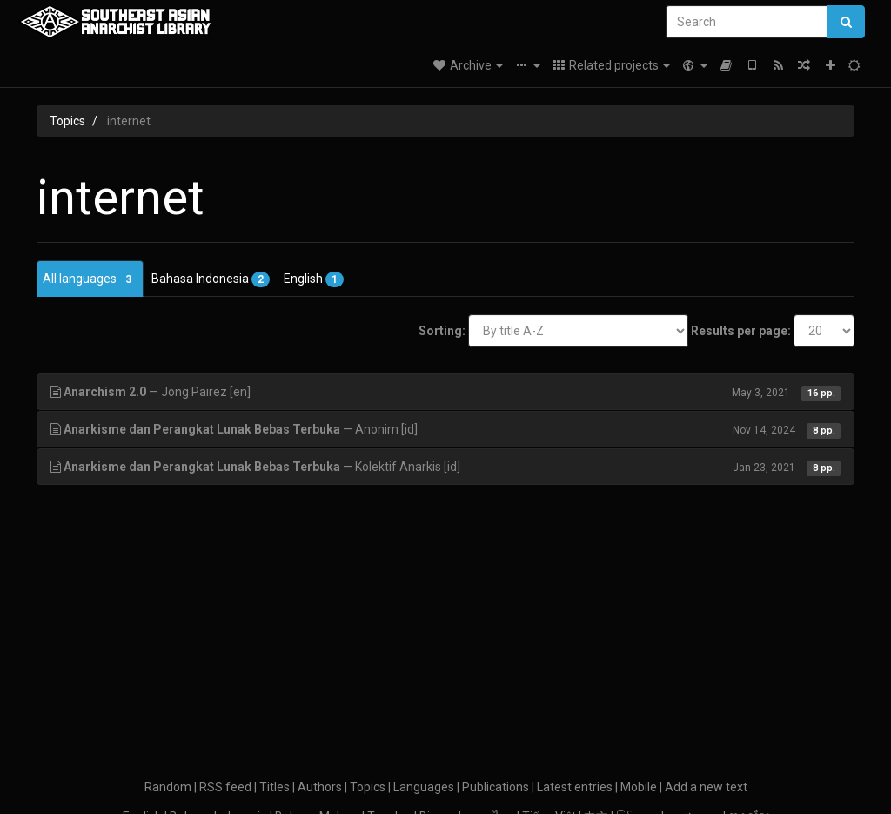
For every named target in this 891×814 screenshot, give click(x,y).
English (314, 279)
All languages (90, 279)
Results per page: (741, 331)
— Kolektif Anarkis (445, 466)
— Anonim (445, 429)
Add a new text (706, 787)
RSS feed (225, 787)
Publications (495, 787)
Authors (320, 787)
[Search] (746, 21)
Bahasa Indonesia (210, 279)
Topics (67, 121)
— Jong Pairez (445, 391)
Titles (274, 787)
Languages (423, 787)
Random (167, 787)
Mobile (638, 787)
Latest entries (575, 787)
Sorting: (442, 331)
